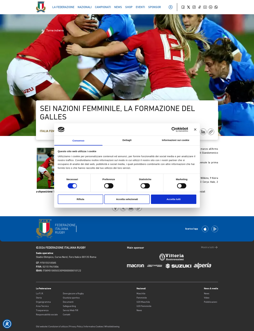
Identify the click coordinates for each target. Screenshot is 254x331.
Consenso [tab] (78, 140)
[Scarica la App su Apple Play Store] (205, 229)
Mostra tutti (209, 247)
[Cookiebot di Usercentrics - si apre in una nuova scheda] (174, 129)
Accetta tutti (174, 199)
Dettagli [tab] (127, 140)
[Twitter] (188, 7)
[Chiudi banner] (195, 129)
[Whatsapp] (216, 7)
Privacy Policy (76, 326)
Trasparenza (42, 310)
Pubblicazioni (210, 302)
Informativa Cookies (93, 326)
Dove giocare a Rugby (73, 293)
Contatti (66, 314)
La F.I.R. (40, 293)
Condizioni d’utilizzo (58, 326)
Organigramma (43, 302)
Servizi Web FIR (70, 310)
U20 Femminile (144, 306)
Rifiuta (80, 199)
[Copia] (211, 132)
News (139, 310)
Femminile (142, 297)
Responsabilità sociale (47, 314)
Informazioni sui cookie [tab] (175, 140)
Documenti (68, 302)
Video (206, 297)
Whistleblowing (111, 326)
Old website (41, 326)
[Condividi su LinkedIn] (203, 132)
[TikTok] (200, 7)
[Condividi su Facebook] (115, 208)
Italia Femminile (52, 131)
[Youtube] (205, 7)
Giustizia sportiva (71, 297)
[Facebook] (183, 7)
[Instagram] (194, 7)
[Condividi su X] (123, 208)
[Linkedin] (211, 7)
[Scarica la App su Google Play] (215, 229)
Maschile (141, 293)
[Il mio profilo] (170, 7)
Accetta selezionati (127, 199)
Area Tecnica (42, 306)
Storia (39, 297)
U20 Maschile (143, 302)
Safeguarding (69, 306)
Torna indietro (52, 30)
